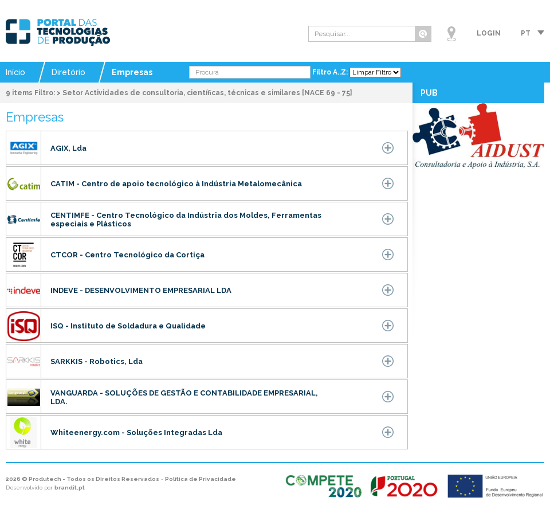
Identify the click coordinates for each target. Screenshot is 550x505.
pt (526, 33)
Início (15, 72)
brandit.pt (69, 487)
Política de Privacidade (200, 479)
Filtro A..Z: (330, 72)
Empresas (132, 72)
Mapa (451, 33)
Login (489, 33)
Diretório (68, 72)
